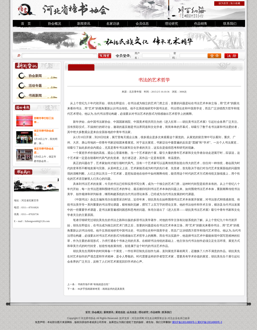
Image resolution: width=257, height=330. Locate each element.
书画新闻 (35, 95)
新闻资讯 (83, 23)
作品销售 (200, 23)
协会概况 (54, 23)
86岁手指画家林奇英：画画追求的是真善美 (101, 288)
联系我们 (229, 23)
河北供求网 (138, 318)
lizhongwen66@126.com (37, 221)
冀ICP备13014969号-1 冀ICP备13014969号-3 (197, 322)
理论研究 (171, 23)
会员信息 (142, 23)
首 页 (26, 23)
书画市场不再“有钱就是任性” (94, 284)
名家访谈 (112, 23)
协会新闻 (35, 76)
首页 (87, 312)
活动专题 (35, 85)
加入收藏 (235, 3)
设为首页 (223, 3)
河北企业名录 (175, 318)
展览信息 (120, 312)
